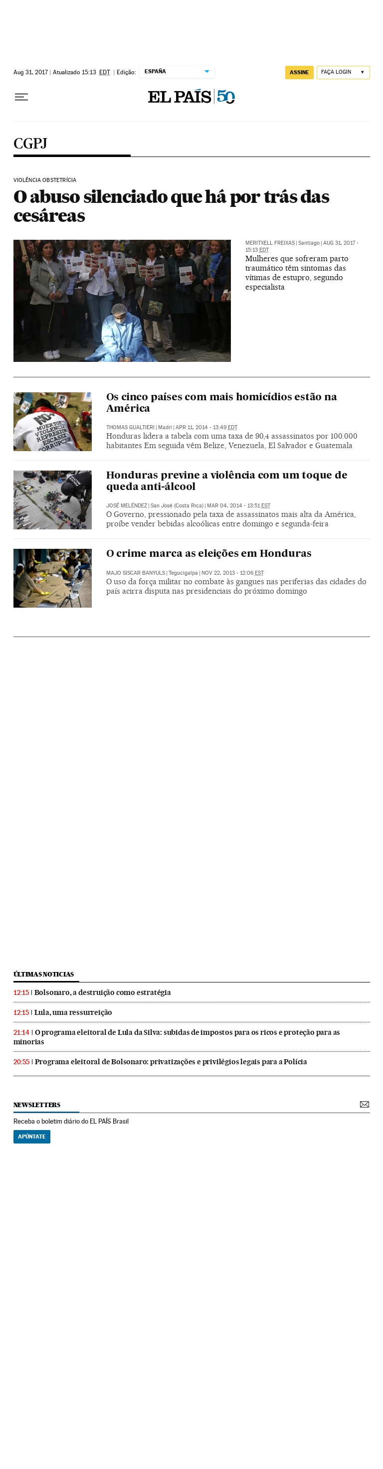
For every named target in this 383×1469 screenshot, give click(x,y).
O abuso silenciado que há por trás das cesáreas (171, 205)
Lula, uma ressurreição (73, 1012)
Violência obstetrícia (45, 180)
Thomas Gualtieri (130, 427)
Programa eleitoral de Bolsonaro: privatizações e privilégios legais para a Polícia (171, 1061)
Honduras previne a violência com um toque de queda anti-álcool (227, 481)
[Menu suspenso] (21, 97)
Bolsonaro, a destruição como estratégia (102, 992)
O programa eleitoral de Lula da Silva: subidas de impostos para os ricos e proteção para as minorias (177, 1037)
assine (299, 72)
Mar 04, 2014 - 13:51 (238, 505)
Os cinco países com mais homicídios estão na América (221, 403)
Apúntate (32, 1136)
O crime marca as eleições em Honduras (209, 554)
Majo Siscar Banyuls (135, 573)
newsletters (36, 1105)
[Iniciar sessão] (343, 72)
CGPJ (30, 144)
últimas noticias (43, 974)
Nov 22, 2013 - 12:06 (232, 573)
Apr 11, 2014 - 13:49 (206, 427)
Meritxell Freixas (270, 243)
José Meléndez (126, 505)
